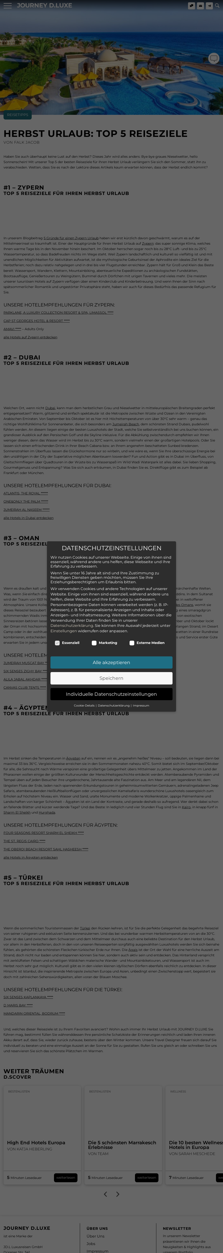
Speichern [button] (111, 652)
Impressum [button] (141, 679)
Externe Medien (147, 617)
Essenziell (67, 617)
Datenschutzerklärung (71, 600)
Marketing (104, 617)
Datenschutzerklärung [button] (114, 679)
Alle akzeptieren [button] (111, 636)
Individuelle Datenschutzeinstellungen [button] (111, 668)
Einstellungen (63, 605)
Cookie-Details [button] (84, 679)
